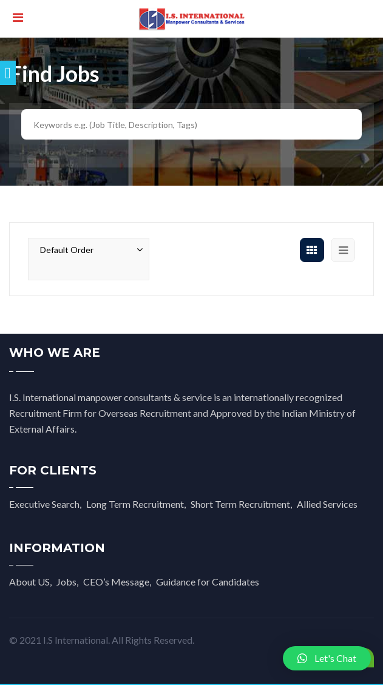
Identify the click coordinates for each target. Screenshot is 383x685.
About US (29, 581)
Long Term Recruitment (135, 504)
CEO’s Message (116, 581)
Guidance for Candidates (207, 581)
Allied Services (327, 504)
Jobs (66, 581)
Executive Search (44, 504)
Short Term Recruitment (240, 504)
